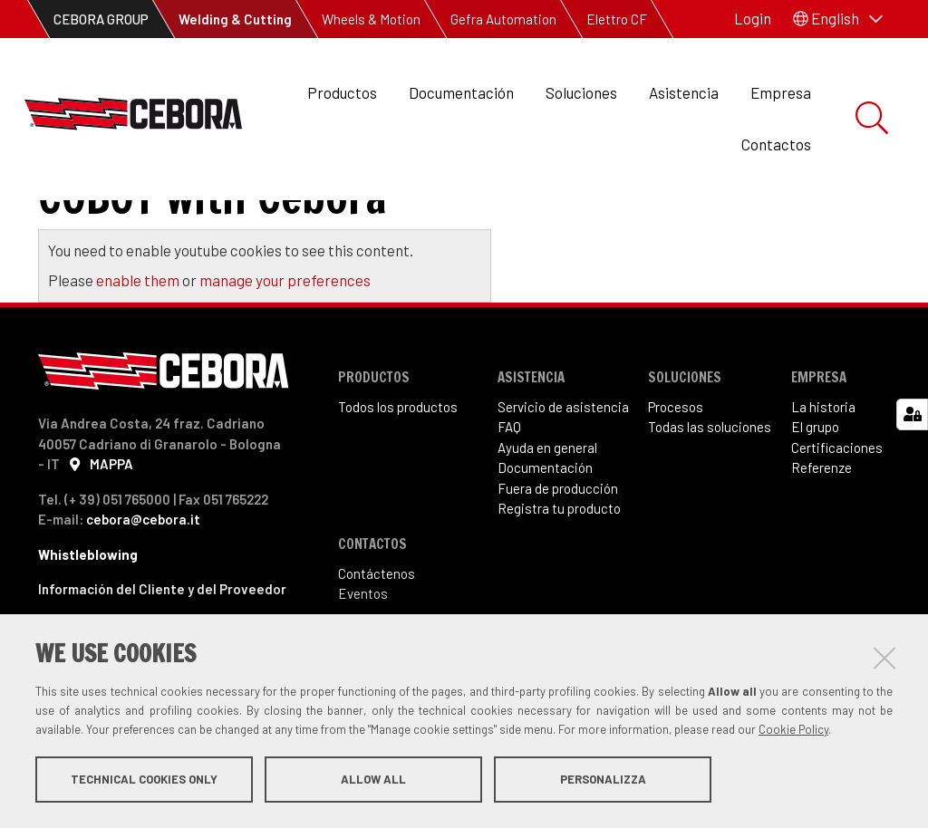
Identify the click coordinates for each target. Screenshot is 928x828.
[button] (838, 19)
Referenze (821, 542)
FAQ (509, 501)
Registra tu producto (559, 582)
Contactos (776, 144)
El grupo (815, 501)
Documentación (461, 92)
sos (692, 481)
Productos (342, 92)
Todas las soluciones (709, 501)
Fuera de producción (558, 562)
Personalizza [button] (603, 781)
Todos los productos (398, 481)
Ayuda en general (547, 522)
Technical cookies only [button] (144, 781)
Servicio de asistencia (563, 481)
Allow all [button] (373, 781)
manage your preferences (285, 354)
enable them (139, 354)
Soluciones (581, 92)
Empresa (780, 92)
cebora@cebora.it (143, 593)
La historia (823, 481)
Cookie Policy (793, 731)
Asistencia (684, 92)
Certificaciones (837, 522)
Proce (665, 481)
